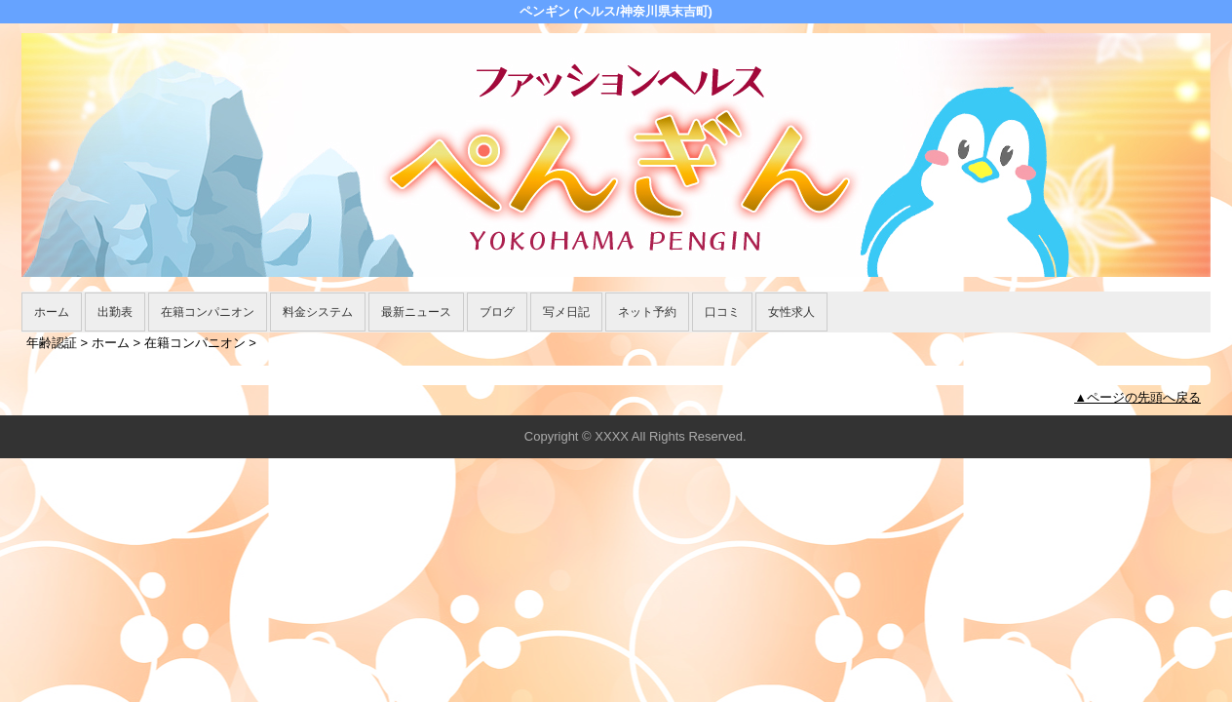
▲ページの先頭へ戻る (1137, 397)
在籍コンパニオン (207, 312)
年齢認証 (51, 342)
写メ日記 (566, 312)
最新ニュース (416, 312)
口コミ (722, 312)
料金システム (318, 312)
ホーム (51, 312)
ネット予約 (647, 312)
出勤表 (115, 312)
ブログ (497, 312)
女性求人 (791, 312)
